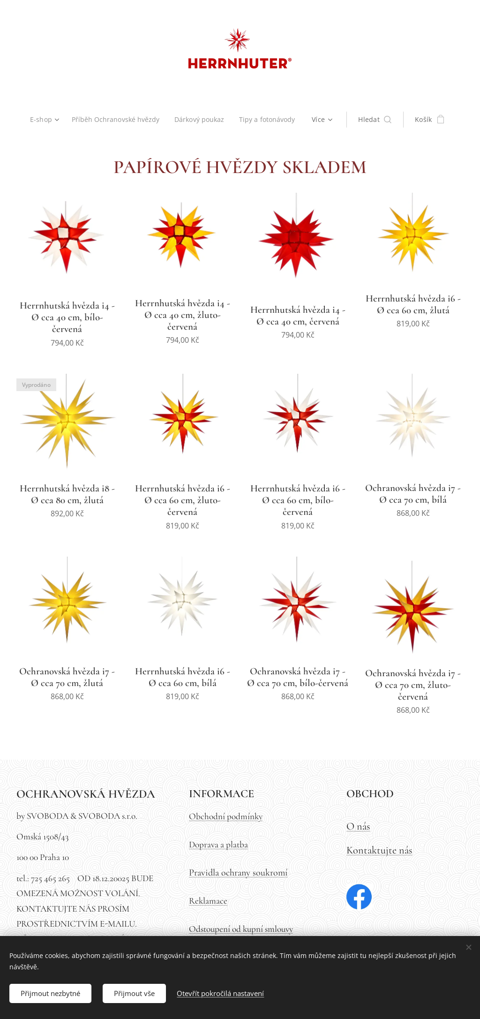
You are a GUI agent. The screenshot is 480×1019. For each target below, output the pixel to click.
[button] (378, 119)
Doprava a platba (218, 844)
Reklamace (208, 900)
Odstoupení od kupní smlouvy (241, 929)
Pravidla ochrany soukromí (238, 872)
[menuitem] (44, 119)
